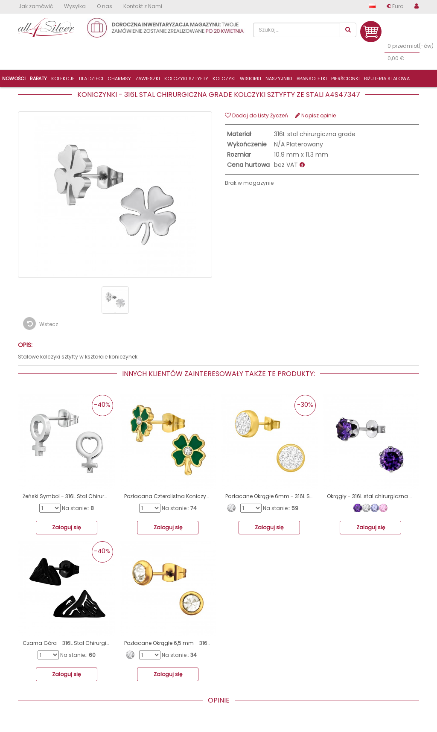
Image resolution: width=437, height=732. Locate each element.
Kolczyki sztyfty (186, 78)
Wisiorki (250, 78)
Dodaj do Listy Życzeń (256, 115)
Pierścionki (345, 78)
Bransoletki (312, 78)
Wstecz (40, 323)
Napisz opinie (315, 115)
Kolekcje (63, 78)
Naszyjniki (278, 78)
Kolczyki (224, 78)
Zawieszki (147, 78)
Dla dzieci (91, 78)
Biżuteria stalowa (387, 78)
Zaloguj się (66, 527)
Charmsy (119, 78)
